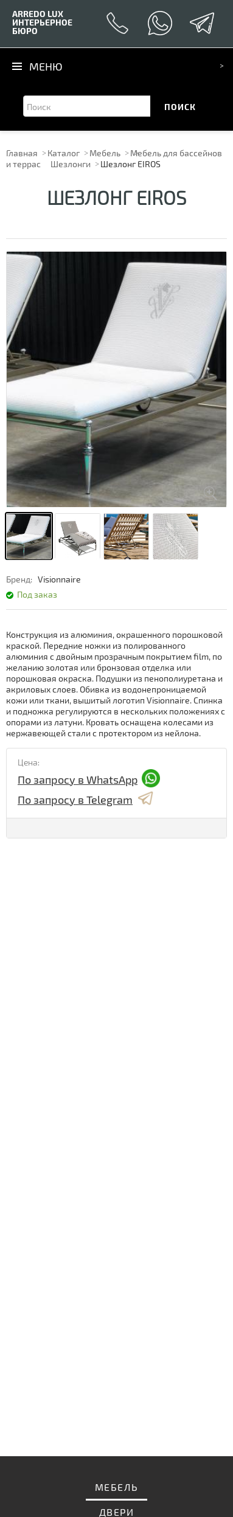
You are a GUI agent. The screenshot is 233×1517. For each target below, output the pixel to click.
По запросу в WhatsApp (89, 779)
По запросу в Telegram (86, 799)
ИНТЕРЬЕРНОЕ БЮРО (42, 22)
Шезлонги (70, 164)
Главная (22, 153)
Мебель (104, 153)
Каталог (63, 153)
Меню (46, 66)
